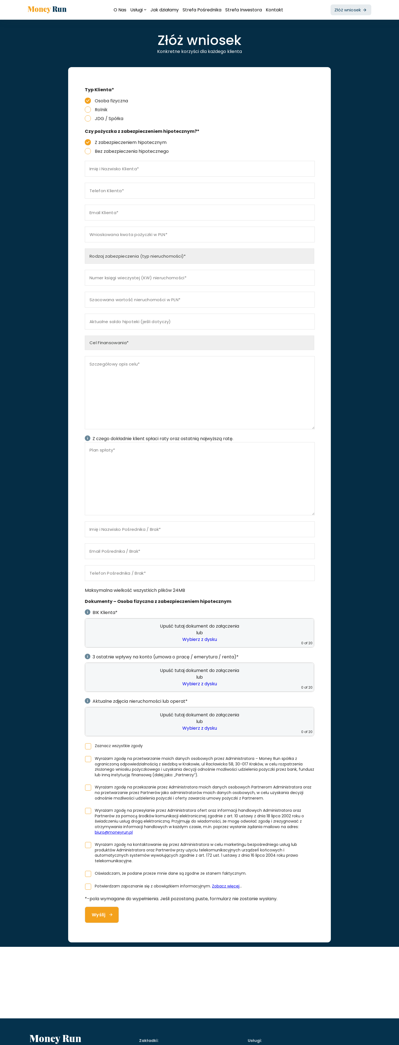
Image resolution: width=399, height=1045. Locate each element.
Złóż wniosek (347, 10)
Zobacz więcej (225, 886)
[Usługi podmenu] (145, 9)
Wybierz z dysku (199, 639)
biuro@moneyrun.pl (114, 832)
